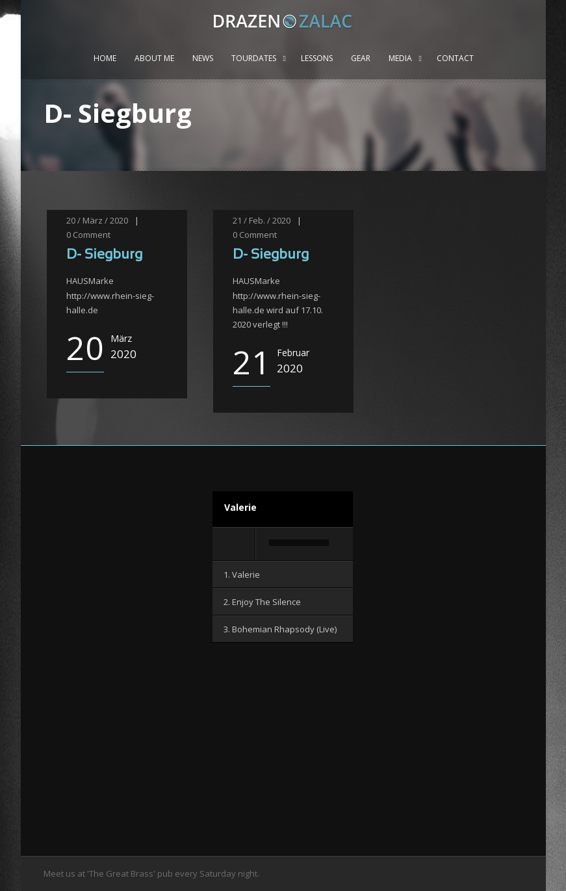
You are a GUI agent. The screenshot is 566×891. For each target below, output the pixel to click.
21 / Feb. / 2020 (261, 220)
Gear (360, 58)
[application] (282, 544)
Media (400, 58)
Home (105, 58)
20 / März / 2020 (97, 220)
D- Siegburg (104, 255)
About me (154, 58)
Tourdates (253, 58)
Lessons (317, 58)
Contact (455, 58)
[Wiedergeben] (234, 543)
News (202, 58)
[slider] (299, 542)
